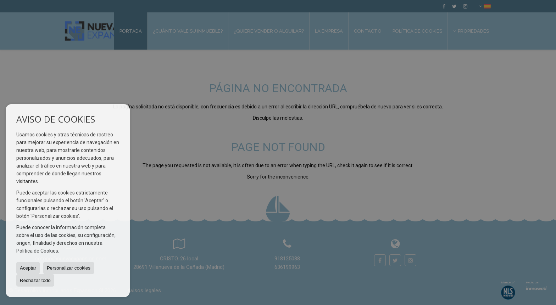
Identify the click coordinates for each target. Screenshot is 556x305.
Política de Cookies (37, 251)
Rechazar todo (35, 280)
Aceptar (28, 268)
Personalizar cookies (68, 268)
